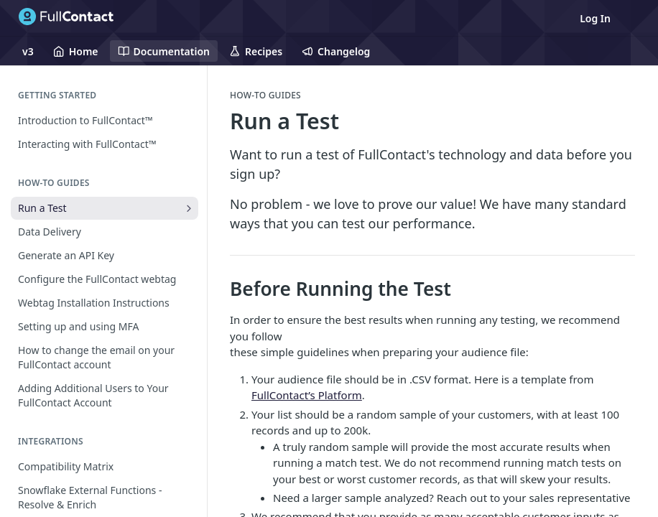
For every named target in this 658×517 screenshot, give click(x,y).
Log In (595, 18)
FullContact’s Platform (306, 395)
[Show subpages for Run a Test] (189, 208)
